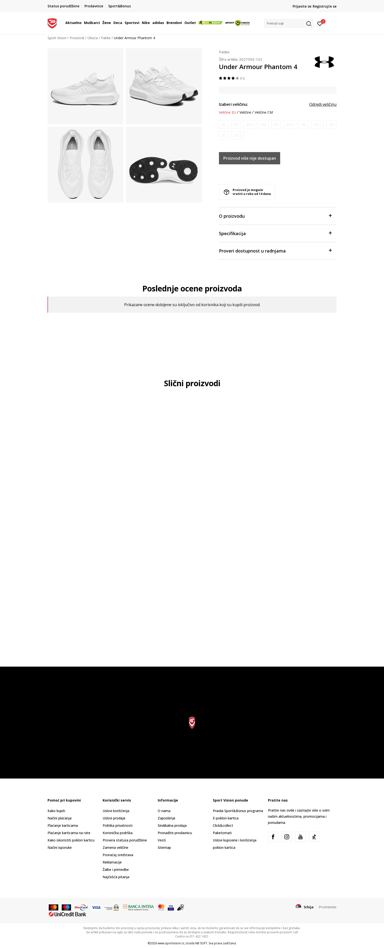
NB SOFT (201, 943)
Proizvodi (77, 38)
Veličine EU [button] (227, 112)
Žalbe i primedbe (116, 869)
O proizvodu (275, 215)
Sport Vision (57, 38)
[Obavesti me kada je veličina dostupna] (224, 124)
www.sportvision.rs (171, 943)
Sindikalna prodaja (172, 825)
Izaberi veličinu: (233, 104)
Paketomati (222, 832)
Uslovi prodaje (114, 818)
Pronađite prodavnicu (175, 832)
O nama (164, 810)
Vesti (162, 840)
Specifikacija (275, 233)
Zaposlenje (166, 818)
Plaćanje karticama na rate (69, 832)
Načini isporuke (60, 847)
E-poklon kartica (226, 818)
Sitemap (164, 847)
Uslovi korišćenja (116, 810)
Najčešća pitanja (116, 877)
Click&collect (223, 825)
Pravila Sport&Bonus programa (238, 810)
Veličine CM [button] (264, 112)
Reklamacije (112, 862)
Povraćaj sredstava (118, 854)
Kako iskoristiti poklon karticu (71, 840)
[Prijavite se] (320, 23)
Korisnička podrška (117, 832)
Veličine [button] (245, 112)
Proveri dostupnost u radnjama (275, 250)
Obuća (92, 38)
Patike (106, 38)
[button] (288, 23)
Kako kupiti (56, 810)
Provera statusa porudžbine (125, 840)
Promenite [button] (327, 906)
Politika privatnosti (117, 825)
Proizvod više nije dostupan (249, 158)
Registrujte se (324, 6)
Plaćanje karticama (63, 825)
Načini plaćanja (60, 818)
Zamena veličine (115, 847)
